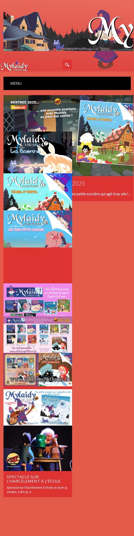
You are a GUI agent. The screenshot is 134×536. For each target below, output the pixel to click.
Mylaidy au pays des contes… (29, 253)
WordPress (98, 514)
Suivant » (86, 457)
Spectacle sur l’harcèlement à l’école (34, 468)
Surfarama (78, 514)
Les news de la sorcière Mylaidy (30, 489)
